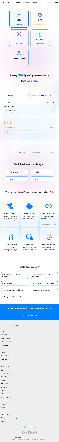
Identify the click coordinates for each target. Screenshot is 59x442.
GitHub (3, 401)
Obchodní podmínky (6, 414)
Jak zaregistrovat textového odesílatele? (41, 275)
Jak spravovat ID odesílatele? (42, 290)
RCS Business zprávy (6, 341)
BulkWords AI (4, 345)
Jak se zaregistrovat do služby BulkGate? (12, 275)
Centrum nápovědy (6, 397)
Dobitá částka (34, 93)
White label (4, 387)
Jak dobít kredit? (9, 283)
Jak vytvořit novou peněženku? (13, 290)
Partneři (35, 2)
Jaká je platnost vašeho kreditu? (43, 283)
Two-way (7, 136)
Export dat (3, 421)
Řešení (9, 2)
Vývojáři (27, 2)
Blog (43, 2)
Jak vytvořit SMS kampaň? (12, 297)
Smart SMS (4, 363)
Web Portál (18, 2)
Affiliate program (5, 383)
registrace (7, 122)
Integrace (49, 2)
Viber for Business (6, 338)
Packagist (3, 404)
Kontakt (3, 411)
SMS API (3, 376)
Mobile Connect (5, 366)
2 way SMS (4, 359)
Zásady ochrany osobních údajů (9, 418)
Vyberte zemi (7, 93)
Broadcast (3, 349)
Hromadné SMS (5, 352)
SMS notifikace (5, 356)
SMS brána (4, 334)
